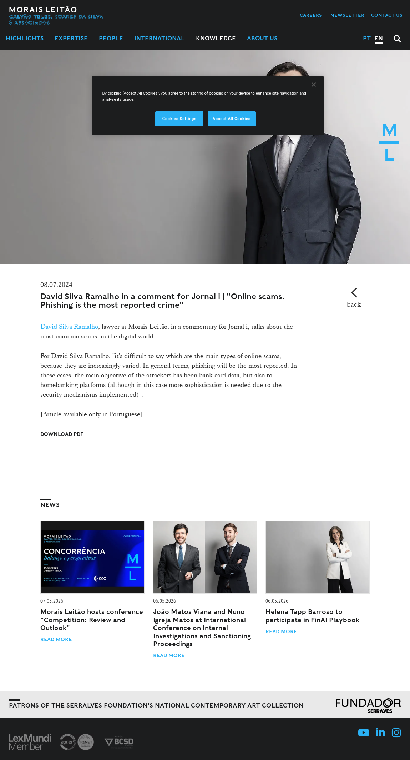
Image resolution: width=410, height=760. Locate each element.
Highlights (25, 38)
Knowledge (216, 38)
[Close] (314, 84)
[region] (208, 105)
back (354, 304)
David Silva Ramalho (69, 326)
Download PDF (61, 434)
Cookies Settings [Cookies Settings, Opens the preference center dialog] (179, 118)
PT (367, 38)
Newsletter (347, 15)
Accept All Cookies (231, 118)
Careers (311, 15)
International (159, 38)
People (111, 38)
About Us (262, 38)
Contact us (387, 15)
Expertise (71, 38)
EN (378, 38)
